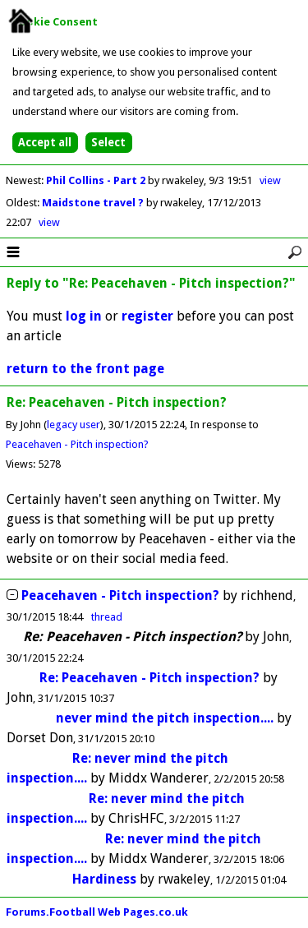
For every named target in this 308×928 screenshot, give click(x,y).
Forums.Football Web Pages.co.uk (97, 912)
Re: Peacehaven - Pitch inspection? (149, 678)
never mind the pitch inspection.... (165, 718)
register (147, 316)
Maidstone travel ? (94, 202)
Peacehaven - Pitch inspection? (77, 444)
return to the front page (85, 368)
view (270, 180)
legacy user (73, 424)
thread (106, 617)
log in (84, 316)
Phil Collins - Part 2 (97, 180)
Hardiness (104, 879)
